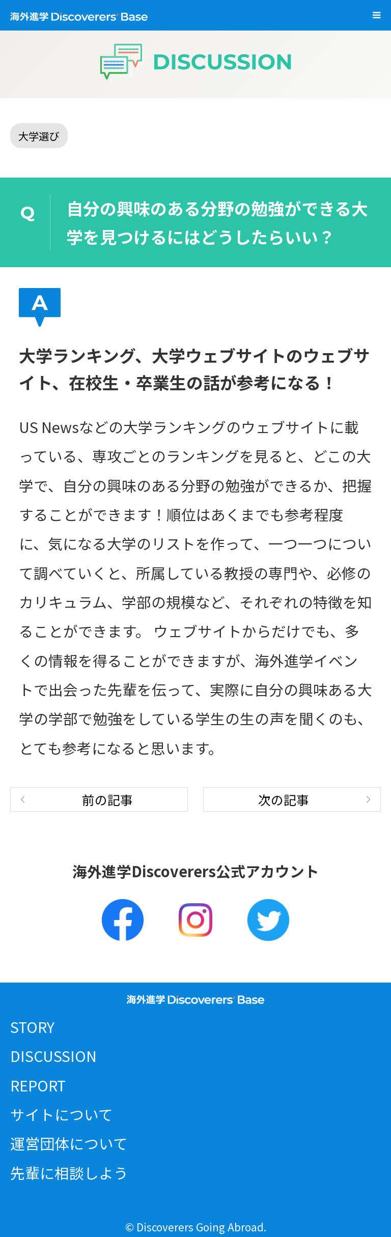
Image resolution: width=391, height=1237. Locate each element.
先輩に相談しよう (69, 1172)
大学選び (38, 135)
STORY (32, 1026)
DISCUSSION (53, 1055)
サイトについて (61, 1114)
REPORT (38, 1085)
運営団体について (69, 1143)
